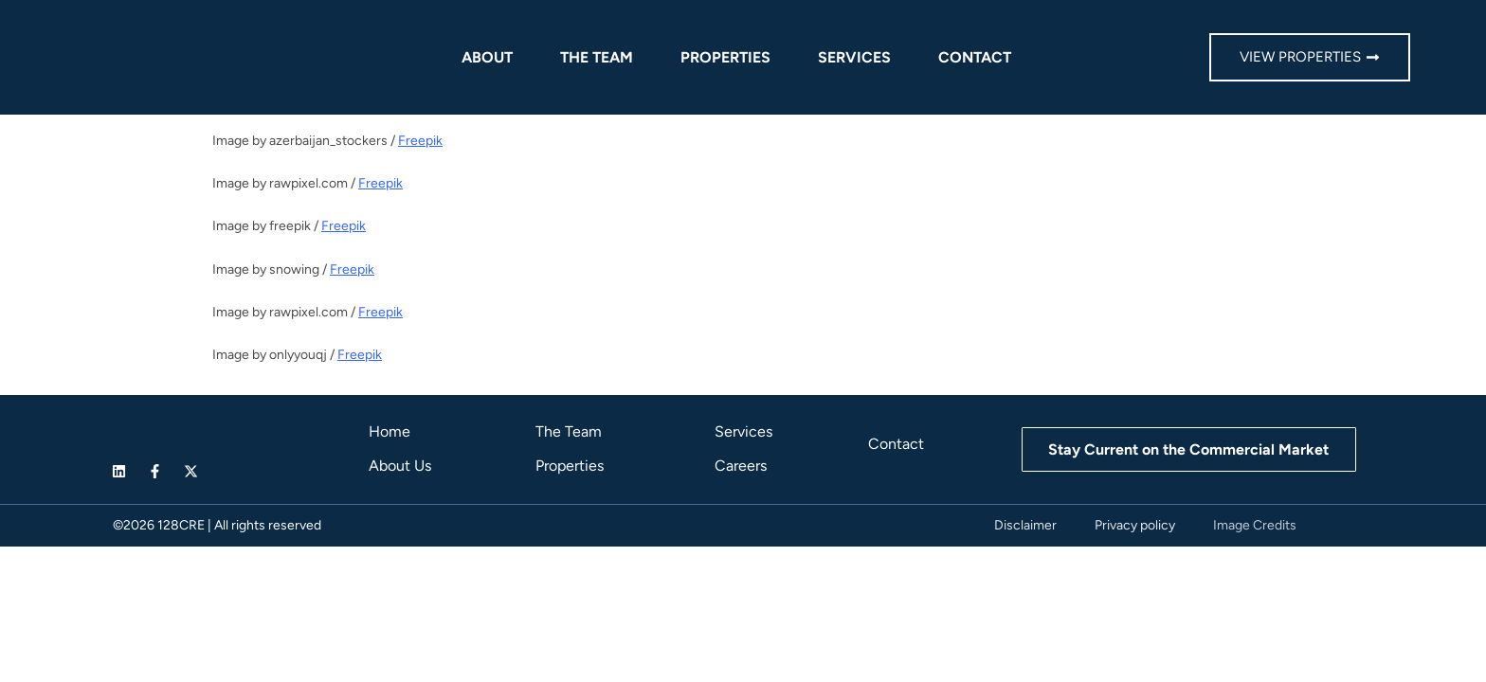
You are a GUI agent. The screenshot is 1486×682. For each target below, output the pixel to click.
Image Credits (1254, 525)
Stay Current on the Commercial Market (1188, 449)
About (487, 57)
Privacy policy (1135, 525)
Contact (974, 57)
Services (854, 57)
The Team (596, 57)
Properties (725, 57)
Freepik (420, 141)
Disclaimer (1025, 525)
